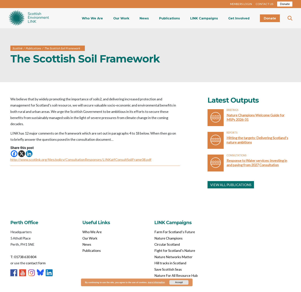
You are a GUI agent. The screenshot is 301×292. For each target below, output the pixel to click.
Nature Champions (168, 238)
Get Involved (239, 18)
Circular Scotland (167, 244)
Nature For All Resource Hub (176, 275)
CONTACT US (264, 4)
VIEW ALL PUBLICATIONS (230, 185)
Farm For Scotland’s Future (174, 232)
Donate (285, 4)
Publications (169, 18)
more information (156, 282)
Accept (179, 282)
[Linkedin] (29, 153)
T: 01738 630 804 (23, 257)
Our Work (121, 18)
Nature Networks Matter (173, 257)
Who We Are (92, 18)
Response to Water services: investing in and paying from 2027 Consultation (257, 162)
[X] (21, 153)
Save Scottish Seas (168, 269)
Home (29, 18)
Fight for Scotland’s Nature (174, 250)
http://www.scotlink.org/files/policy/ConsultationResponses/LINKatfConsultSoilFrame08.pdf (80, 159)
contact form (35, 263)
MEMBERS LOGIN (241, 4)
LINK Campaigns (204, 18)
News (144, 18)
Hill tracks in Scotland (170, 263)
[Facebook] (14, 153)
